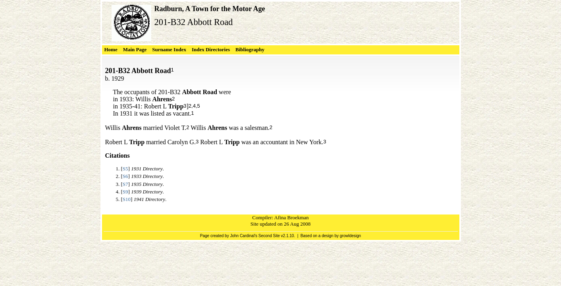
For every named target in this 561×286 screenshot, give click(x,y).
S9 (125, 192)
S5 (125, 169)
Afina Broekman (291, 217)
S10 (127, 199)
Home (111, 49)
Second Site (269, 236)
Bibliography (249, 49)
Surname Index (169, 49)
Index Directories (211, 49)
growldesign (350, 236)
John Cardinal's (243, 236)
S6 (125, 176)
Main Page (135, 49)
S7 (125, 184)
